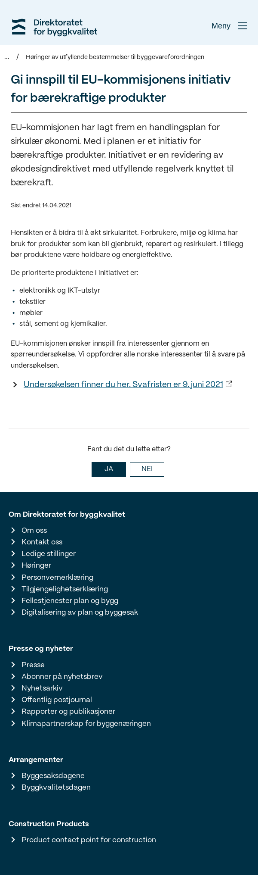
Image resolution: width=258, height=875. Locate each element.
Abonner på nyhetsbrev (62, 676)
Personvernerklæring (57, 577)
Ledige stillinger (49, 553)
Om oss (34, 530)
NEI (147, 469)
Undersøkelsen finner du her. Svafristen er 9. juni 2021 (123, 385)
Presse (33, 665)
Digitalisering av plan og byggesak (80, 612)
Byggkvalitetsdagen (56, 787)
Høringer (36, 565)
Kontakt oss (42, 542)
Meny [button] (229, 26)
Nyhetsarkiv (42, 688)
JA (108, 469)
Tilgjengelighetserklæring (65, 589)
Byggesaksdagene (53, 775)
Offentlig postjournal (57, 700)
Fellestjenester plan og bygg (70, 600)
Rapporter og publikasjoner (68, 711)
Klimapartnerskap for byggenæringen (86, 723)
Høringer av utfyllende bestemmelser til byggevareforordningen (115, 57)
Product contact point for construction (89, 840)
